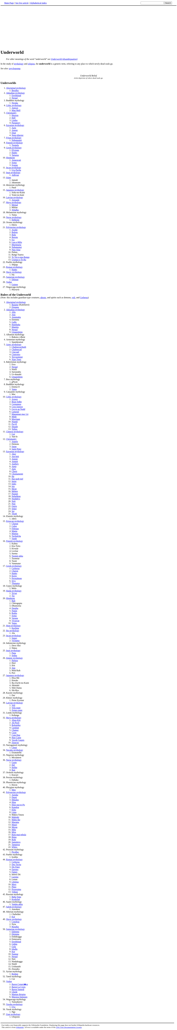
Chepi (14, 747)
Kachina (15, 628)
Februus (15, 528)
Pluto (14, 887)
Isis (13, 486)
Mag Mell (16, 110)
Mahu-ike (16, 820)
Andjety (15, 464)
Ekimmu (15, 934)
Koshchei (16, 899)
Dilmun (15, 279)
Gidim (14, 944)
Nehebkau (16, 496)
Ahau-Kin (16, 720)
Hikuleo (15, 800)
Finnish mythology (14, 143)
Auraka (15, 795)
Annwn (15, 108)
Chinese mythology (14, 431)
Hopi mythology (13, 625)
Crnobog (15, 922)
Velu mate (16, 708)
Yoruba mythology (14, 1004)
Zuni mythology (13, 1014)
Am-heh (15, 456)
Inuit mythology (13, 172)
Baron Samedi (18, 989)
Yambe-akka (17, 904)
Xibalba (15, 210)
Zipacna (15, 742)
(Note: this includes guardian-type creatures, (88, 296)
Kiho (14, 810)
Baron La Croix (18, 987)
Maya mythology (13, 202)
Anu (13, 314)
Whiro (14, 847)
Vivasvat (15, 620)
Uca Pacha (16, 170)
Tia (13, 596)
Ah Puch (15, 722)
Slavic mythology (14, 272)
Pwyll (14, 424)
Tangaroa (16, 844)
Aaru (14, 128)
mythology (19, 64)
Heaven (15, 115)
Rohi (14, 839)
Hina (14, 802)
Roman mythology (14, 267)
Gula (14, 946)
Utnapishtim (17, 332)
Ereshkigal (16, 95)
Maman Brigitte (19, 994)
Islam (8, 177)
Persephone (17, 578)
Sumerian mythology (15, 277)
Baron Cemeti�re (20, 984)
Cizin (14, 732)
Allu (13, 312)
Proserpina (16, 889)
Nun (13, 504)
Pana (14, 653)
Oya (13, 1007)
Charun (15, 523)
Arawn (15, 399)
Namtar (15, 954)
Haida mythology (14, 591)
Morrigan (16, 419)
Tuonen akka (17, 556)
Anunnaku (16, 317)
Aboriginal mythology (16, 88)
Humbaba (16, 324)
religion (31, 64)
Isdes (14, 484)
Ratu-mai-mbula (19, 834)
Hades (14, 152)
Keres (14, 576)
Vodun (9, 282)
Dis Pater (16, 867)
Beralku (15, 90)
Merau (14, 827)
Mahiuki (15, 817)
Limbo (15, 120)
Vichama (15, 640)
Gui (13, 434)
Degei (14, 797)
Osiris (14, 506)
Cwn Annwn (17, 407)
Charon (15, 571)
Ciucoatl (15, 352)
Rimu (14, 837)
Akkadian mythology (15, 93)
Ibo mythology (12, 630)
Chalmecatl (17, 349)
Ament (15, 130)
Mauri (14, 825)
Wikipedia (20, 1027)
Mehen (15, 491)
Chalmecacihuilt (19, 347)
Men (14, 790)
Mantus (15, 533)
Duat (14, 133)
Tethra (14, 429)
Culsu (14, 526)
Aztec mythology (13, 344)
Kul (13, 917)
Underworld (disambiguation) (64, 59)
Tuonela (15, 145)
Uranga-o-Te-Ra (19, 259)
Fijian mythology (13, 138)
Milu (14, 829)
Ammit (15, 461)
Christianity (11, 113)
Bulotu (15, 232)
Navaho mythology (14, 750)
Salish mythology (14, 907)
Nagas (14, 611)
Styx (14, 581)
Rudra (14, 613)
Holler (14, 767)
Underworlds (8, 82)
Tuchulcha (16, 536)
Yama (14, 389)
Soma (14, 162)
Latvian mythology (14, 197)
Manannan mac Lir (20, 414)
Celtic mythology (14, 105)
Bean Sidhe (17, 402)
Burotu (15, 237)
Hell (13, 118)
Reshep (15, 974)
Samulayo (16, 842)
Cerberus (84, 297)
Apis (14, 469)
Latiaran (15, 412)
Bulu (14, 235)
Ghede (14, 992)
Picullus (15, 852)
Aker (14, 454)
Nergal (15, 98)
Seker (14, 509)
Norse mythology (14, 217)
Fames (14, 872)
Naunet (15, 494)
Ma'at (14, 489)
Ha (13, 476)
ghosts (43, 297)
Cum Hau (16, 735)
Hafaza (15, 660)
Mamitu (15, 327)
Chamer (15, 730)
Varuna (15, 618)
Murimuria (16, 245)
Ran (13, 770)
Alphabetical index (38, 3)
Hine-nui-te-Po (18, 805)
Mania (14, 531)
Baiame (15, 305)
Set (13, 511)
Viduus (15, 892)
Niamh (15, 421)
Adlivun (15, 175)
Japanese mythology (15, 190)
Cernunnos (16, 404)
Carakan (15, 727)
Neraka (15, 103)
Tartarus (15, 155)
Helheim (15, 220)
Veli (13, 705)
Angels (15, 441)
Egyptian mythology (15, 125)
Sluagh (15, 426)
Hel (13, 765)
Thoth (14, 514)
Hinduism (10, 157)
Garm (14, 762)
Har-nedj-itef (17, 479)
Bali (13, 601)
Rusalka (15, 927)
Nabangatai (17, 140)
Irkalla (14, 949)
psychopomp (14, 68)
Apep (14, 466)
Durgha (15, 608)
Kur (13, 951)
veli (73, 297)
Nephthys (16, 499)
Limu (14, 812)
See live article (21, 3)
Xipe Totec (16, 359)
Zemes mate (17, 710)
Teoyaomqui (17, 357)
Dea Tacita (16, 864)
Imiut (14, 481)
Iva (13, 240)
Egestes (15, 869)
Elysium (15, 150)
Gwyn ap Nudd (18, 409)
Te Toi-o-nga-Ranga (20, 257)
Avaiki (14, 230)
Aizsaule (15, 200)
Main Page (9, 3)
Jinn (13, 668)
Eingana (15, 307)
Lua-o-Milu (17, 242)
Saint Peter (16, 449)
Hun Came (16, 737)
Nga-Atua (16, 250)
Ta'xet (14, 593)
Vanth (14, 538)
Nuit (13, 501)
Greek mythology (14, 148)
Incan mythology (13, 167)
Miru (14, 832)
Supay (14, 638)
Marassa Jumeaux (19, 997)
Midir (14, 416)
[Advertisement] (24, 27)
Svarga (15, 165)
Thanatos (16, 583)
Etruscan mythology (15, 521)
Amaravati (16, 160)
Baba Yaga (16, 897)
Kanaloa (15, 807)
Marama (15, 822)
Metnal (15, 205)
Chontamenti (17, 474)
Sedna (14, 655)
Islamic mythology (14, 658)
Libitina (15, 882)
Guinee (15, 284)
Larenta (15, 877)
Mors (14, 884)
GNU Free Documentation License (69, 1027)
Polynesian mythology (16, 227)
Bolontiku (16, 725)
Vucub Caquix (18, 740)
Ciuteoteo (16, 354)
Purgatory (16, 123)
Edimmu (15, 931)
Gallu (14, 322)
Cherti (14, 471)
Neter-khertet (17, 135)
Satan (14, 446)
